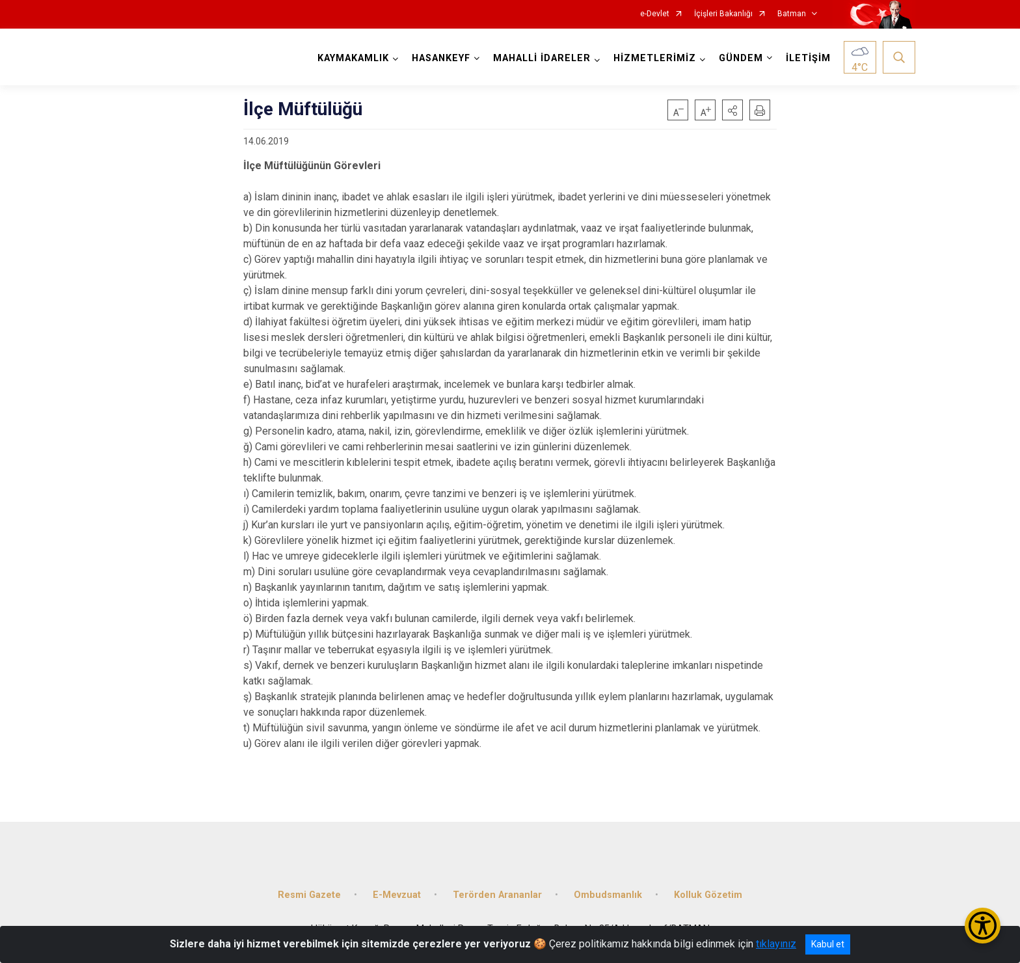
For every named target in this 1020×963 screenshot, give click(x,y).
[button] (732, 110)
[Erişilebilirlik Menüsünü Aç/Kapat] (982, 925)
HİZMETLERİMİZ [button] (654, 58)
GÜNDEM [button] (741, 58)
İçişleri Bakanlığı (723, 14)
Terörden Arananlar (497, 895)
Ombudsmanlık (608, 895)
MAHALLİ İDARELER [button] (542, 58)
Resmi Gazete (309, 895)
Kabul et (827, 944)
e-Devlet (654, 14)
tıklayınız (776, 944)
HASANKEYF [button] (441, 58)
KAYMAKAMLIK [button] (353, 58)
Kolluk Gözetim (708, 895)
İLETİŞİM (808, 58)
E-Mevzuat (397, 895)
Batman (791, 14)
